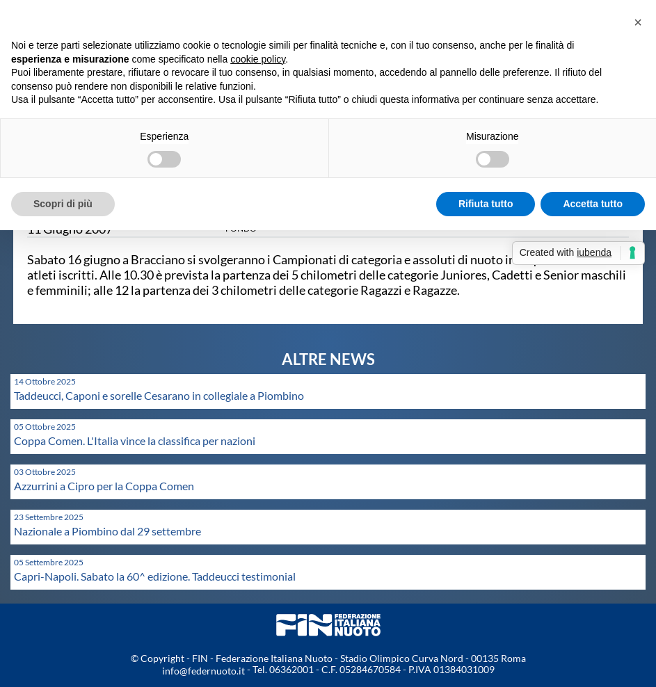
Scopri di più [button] (63, 203)
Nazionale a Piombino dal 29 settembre (107, 531)
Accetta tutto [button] (593, 203)
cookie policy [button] (257, 59)
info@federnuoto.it (203, 671)
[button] (638, 22)
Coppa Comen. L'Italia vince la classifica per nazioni (134, 440)
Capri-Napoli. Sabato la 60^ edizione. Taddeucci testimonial (155, 576)
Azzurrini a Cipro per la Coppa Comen (104, 485)
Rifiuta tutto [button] (485, 203)
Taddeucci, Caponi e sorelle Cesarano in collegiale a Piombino (159, 395)
